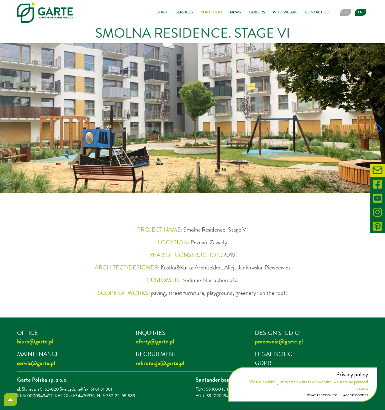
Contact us (317, 12)
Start (162, 12)
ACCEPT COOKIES (355, 395)
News (235, 12)
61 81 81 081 (101, 389)
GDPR (263, 362)
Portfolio (211, 12)
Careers (257, 12)
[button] (177, 203)
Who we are (285, 12)
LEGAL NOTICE (275, 353)
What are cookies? (322, 395)
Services (184, 12)
